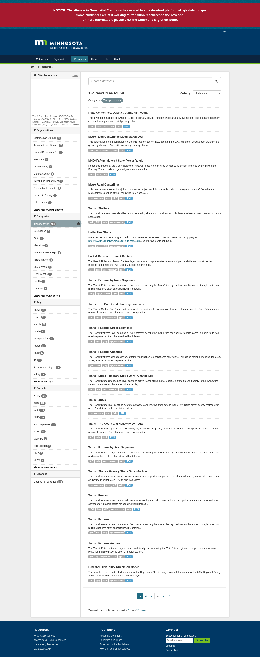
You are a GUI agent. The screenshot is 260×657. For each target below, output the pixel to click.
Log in (224, 31)
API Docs (140, 610)
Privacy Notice (173, 650)
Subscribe (202, 640)
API (129, 610)
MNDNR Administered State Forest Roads (115, 160)
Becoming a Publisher (111, 640)
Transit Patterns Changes (105, 351)
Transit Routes (98, 495)
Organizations (61, 59)
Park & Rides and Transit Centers (110, 256)
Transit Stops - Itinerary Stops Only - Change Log (120, 375)
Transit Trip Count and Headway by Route (115, 423)
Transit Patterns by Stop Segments (111, 447)
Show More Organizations (49, 209)
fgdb (119, 126)
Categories (42, 59)
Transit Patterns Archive (104, 543)
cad (106, 126)
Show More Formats (45, 467)
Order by (185, 93)
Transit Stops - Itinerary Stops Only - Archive (118, 471)
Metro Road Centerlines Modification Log (115, 136)
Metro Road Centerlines (104, 184)
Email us (170, 645)
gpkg (99, 126)
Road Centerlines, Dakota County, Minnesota (118, 112)
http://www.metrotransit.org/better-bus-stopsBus (114, 240)
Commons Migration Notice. (158, 20)
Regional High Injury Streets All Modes (114, 567)
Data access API (42, 648)
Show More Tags (43, 381)
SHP (112, 126)
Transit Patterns (98, 519)
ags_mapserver (103, 150)
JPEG (92, 126)
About (116, 59)
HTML (126, 126)
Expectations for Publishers (114, 644)
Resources (80, 59)
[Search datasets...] (150, 81)
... (158, 595)
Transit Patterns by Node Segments (111, 280)
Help (105, 59)
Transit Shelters (98, 208)
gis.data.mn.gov (195, 10)
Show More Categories (47, 295)
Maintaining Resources (46, 644)
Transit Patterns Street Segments (110, 327)
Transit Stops (97, 399)
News (94, 59)
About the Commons (111, 635)
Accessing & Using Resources (50, 640)
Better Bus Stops (99, 232)
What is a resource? (44, 635)
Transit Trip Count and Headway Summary (116, 304)
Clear (75, 75)
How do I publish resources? (115, 648)
